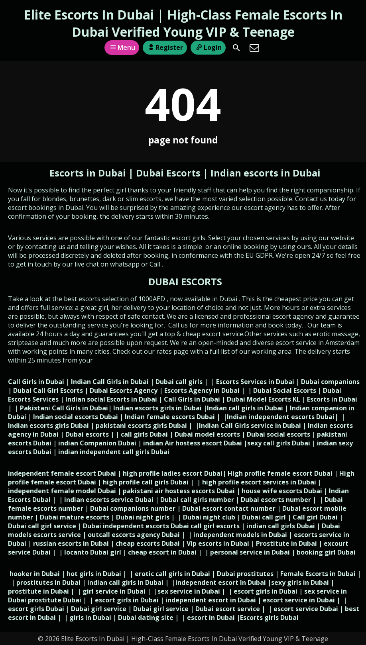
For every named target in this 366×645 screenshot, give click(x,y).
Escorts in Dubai (88, 172)
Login (208, 47)
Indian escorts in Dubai (266, 172)
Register (165, 47)
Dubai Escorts (168, 172)
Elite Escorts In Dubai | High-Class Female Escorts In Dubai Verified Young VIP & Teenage (183, 23)
